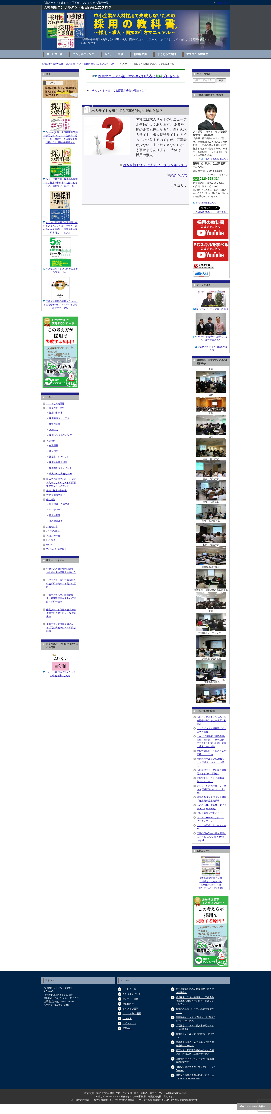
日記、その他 (53, 535)
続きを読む (178, 175)
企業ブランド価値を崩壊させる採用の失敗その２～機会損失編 (61, 613)
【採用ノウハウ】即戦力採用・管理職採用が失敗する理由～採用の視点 (61, 598)
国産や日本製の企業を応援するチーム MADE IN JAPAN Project (211, 836)
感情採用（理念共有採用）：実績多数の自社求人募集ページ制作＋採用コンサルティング (195, 1000)
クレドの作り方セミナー (209, 813)
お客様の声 (140, 54)
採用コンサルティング (60, 435)
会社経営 (50, 499)
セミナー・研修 (114, 54)
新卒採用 (53, 451)
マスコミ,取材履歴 (197, 54)
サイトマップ (129, 1023)
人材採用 (50, 441)
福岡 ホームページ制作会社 (211, 888)
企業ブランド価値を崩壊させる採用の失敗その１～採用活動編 (61, 627)
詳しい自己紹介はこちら (216, 158)
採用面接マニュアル (59, 418)
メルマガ (53, 429)
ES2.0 (49, 544)
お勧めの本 (52, 526)
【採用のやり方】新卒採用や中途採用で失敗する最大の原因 (61, 583)
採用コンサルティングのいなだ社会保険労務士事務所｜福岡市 (211, 720)
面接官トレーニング (59, 456)
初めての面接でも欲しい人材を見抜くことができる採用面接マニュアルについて (61, 482)
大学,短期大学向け (55, 495)
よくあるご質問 (166, 54)
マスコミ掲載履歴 (55, 403)
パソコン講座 (53, 531)
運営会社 (127, 1028)
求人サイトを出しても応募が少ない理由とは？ (119, 90)
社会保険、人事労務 (59, 504)
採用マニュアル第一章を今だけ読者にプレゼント (138, 76)
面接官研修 (54, 424)
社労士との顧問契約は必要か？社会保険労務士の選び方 (61, 571)
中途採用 (53, 445)
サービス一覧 (54, 54)
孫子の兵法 (54, 515)
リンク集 (127, 1018)
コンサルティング (83, 54)
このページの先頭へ (255, 1106)
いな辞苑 (50, 540)
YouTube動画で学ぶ (56, 549)
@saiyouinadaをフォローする (211, 211)
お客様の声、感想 (55, 408)
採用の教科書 (56, 412)
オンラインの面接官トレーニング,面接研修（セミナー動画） (211, 789)
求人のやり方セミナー (60, 473)
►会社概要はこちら (206, 202)
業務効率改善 (56, 521)
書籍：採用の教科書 (56, 490)
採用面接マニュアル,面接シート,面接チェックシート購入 (211, 762)
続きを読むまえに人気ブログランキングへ (155, 165)
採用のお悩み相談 (58, 462)
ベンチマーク (56, 509)
